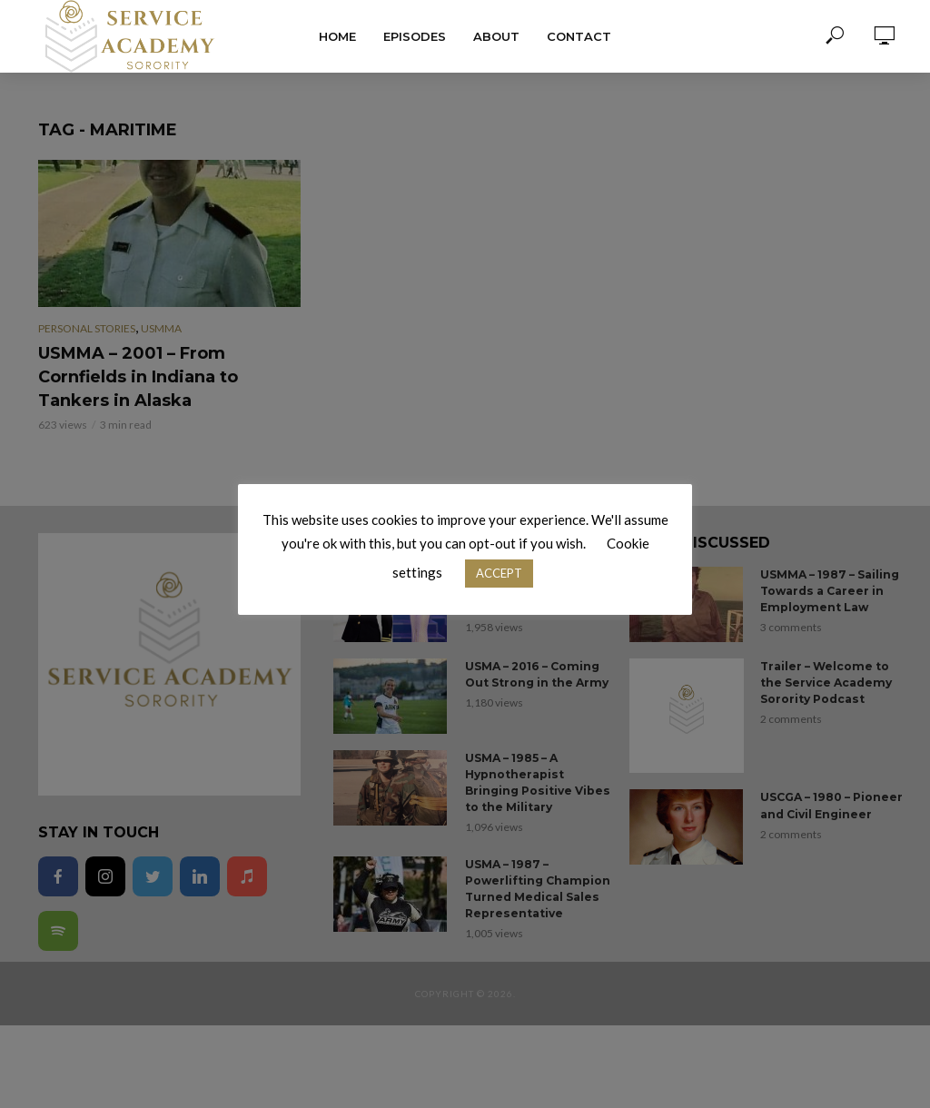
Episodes (414, 36)
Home (337, 36)
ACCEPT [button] (499, 573)
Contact (579, 36)
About (496, 36)
